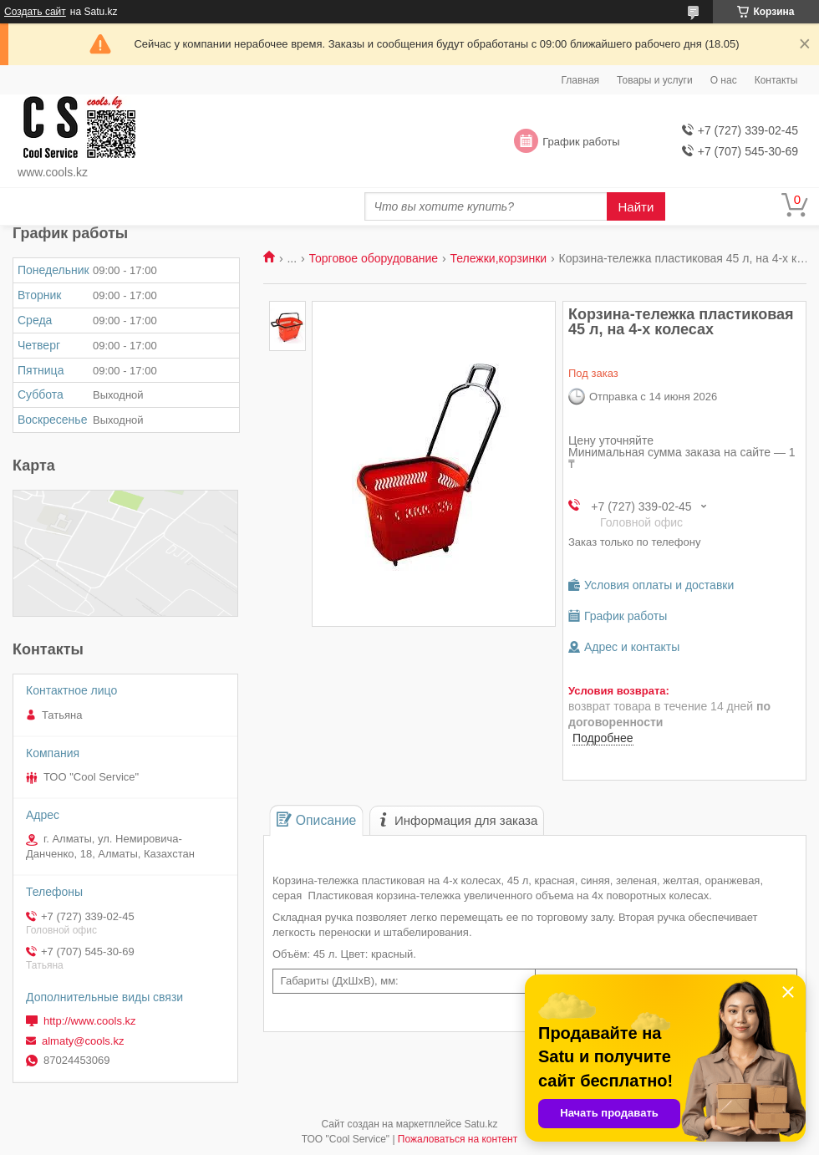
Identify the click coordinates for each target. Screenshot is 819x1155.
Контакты (776, 80)
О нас (723, 80)
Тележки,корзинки (498, 258)
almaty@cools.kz (83, 1041)
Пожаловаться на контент (457, 1139)
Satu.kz (480, 1124)
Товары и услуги (655, 80)
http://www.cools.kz (89, 1021)
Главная (580, 80)
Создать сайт (35, 12)
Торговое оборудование (373, 258)
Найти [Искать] (636, 207)
